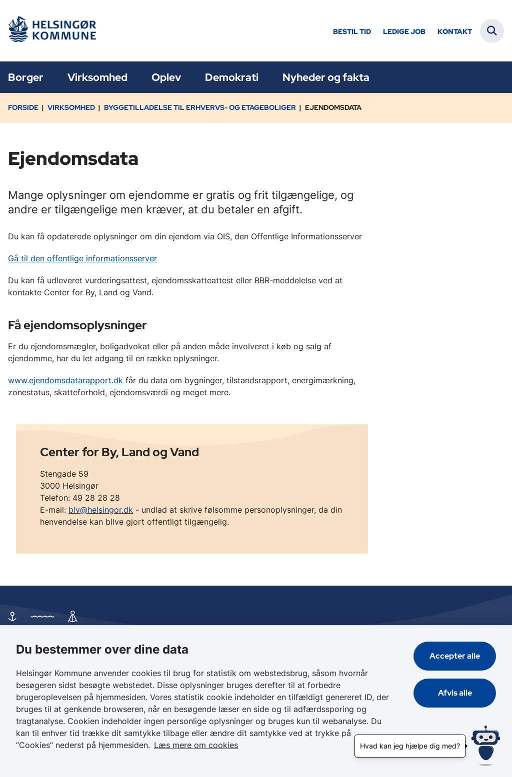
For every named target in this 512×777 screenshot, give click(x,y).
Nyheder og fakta (326, 77)
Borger (26, 77)
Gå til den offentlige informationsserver (82, 258)
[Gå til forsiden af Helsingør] (51, 30)
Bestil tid (352, 31)
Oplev (166, 77)
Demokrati (231, 77)
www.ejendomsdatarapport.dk (65, 380)
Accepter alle (455, 656)
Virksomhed (98, 77)
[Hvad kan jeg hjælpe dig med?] (485, 746)
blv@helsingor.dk (100, 510)
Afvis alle (455, 693)
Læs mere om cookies (196, 745)
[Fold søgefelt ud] (492, 31)
